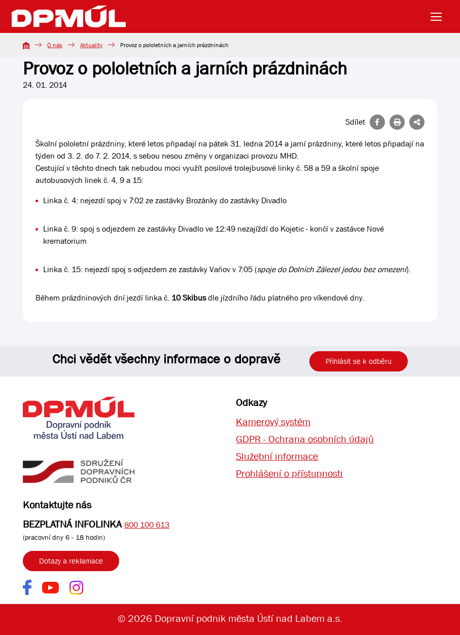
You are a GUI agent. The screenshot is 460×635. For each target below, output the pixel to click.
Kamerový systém (273, 422)
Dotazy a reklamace (71, 561)
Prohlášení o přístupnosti (289, 473)
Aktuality (91, 45)
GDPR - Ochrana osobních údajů (305, 439)
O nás (54, 45)
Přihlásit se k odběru (359, 361)
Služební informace (277, 456)
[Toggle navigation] (439, 17)
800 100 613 (146, 524)
